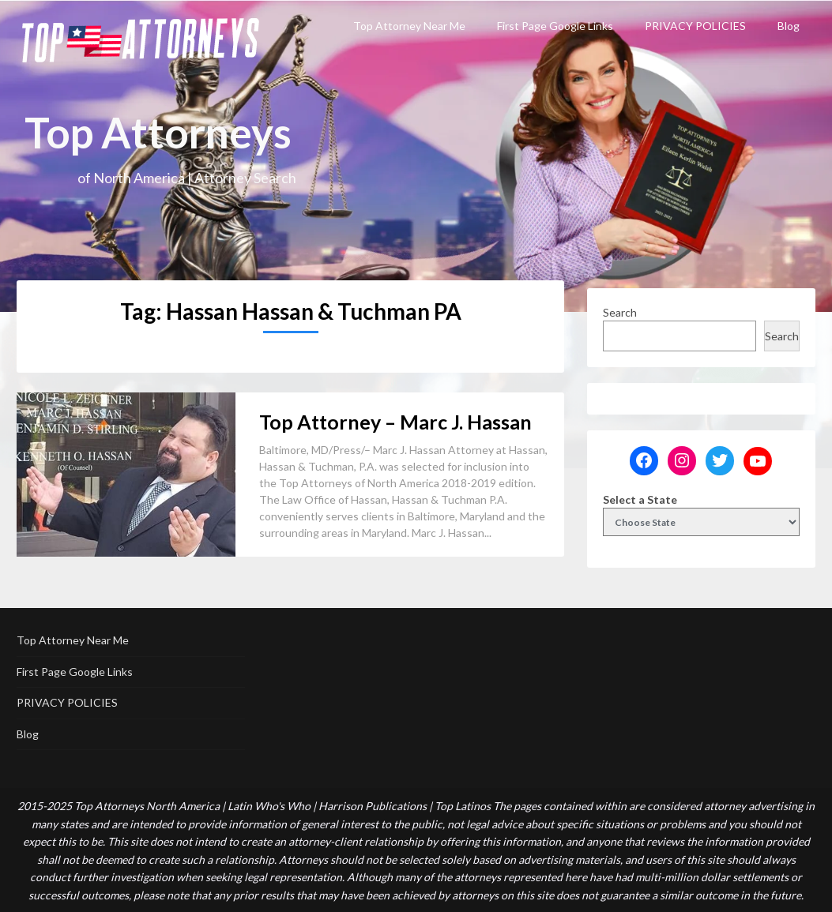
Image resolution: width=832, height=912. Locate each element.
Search (620, 312)
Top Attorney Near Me (409, 25)
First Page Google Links (555, 25)
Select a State (640, 499)
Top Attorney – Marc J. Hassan (395, 421)
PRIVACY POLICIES (695, 25)
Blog (788, 25)
